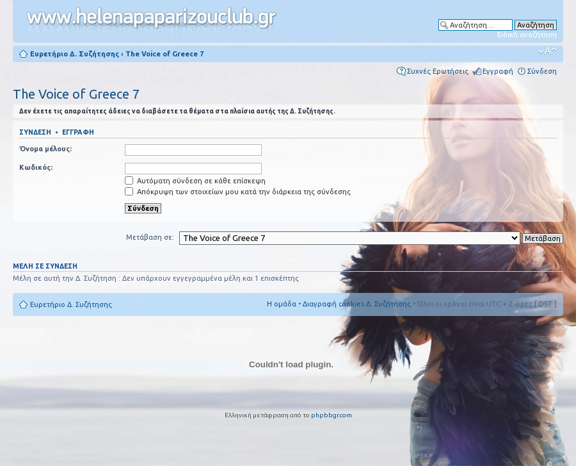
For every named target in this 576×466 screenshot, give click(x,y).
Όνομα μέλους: (45, 149)
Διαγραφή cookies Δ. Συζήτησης (357, 304)
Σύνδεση (542, 71)
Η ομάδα (281, 304)
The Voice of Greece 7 (164, 54)
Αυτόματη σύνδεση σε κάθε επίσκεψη (195, 181)
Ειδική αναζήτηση (527, 34)
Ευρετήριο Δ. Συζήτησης (74, 54)
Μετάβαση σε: (150, 237)
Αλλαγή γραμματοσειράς (547, 51)
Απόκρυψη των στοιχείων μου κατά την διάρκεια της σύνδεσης (238, 192)
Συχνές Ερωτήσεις (437, 71)
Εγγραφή (498, 71)
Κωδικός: (35, 167)
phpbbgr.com (331, 415)
